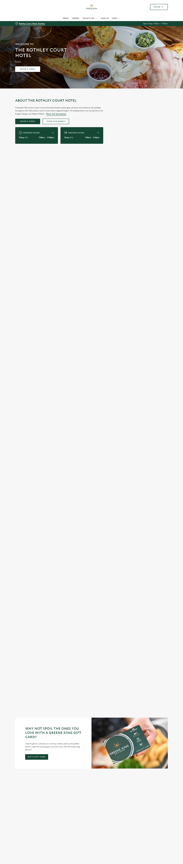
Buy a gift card (37, 757)
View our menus (56, 121)
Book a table (27, 69)
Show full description (56, 114)
